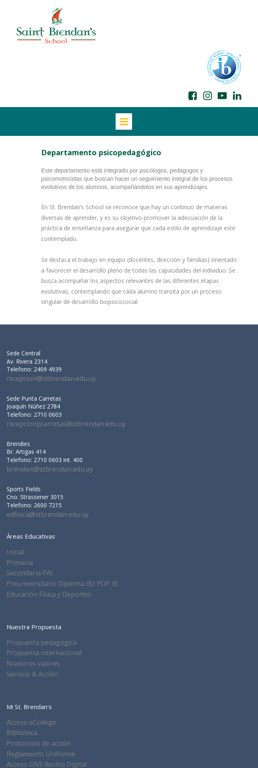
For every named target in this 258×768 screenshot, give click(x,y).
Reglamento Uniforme (41, 754)
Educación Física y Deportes (49, 594)
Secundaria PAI (30, 572)
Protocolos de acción (38, 743)
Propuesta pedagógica (42, 642)
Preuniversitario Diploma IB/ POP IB (62, 583)
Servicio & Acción (32, 674)
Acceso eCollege (31, 722)
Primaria (20, 562)
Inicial (15, 551)
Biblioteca (22, 732)
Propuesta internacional (44, 652)
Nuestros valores (33, 663)
